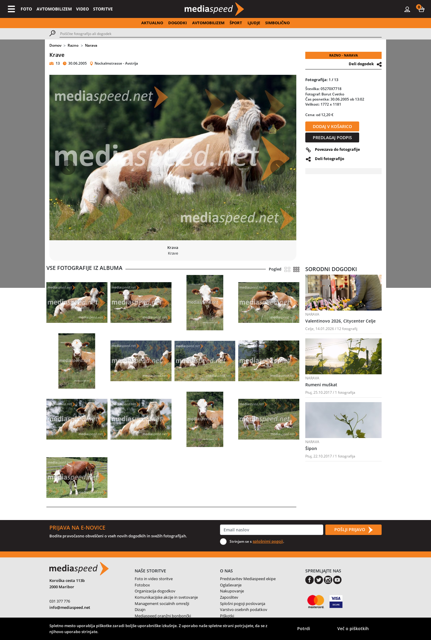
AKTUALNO (152, 22)
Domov (55, 45)
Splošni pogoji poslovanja (242, 603)
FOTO (26, 9)
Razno (73, 45)
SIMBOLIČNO (277, 22)
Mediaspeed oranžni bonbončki (163, 615)
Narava (91, 45)
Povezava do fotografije (337, 149)
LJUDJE (254, 22)
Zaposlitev (229, 597)
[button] (421, 9)
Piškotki (227, 615)
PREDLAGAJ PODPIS (332, 137)
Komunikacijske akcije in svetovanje (166, 597)
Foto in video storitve (154, 578)
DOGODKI (177, 22)
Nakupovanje (232, 591)
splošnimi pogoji (268, 541)
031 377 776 (59, 601)
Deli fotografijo (329, 158)
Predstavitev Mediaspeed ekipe (248, 578)
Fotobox (142, 585)
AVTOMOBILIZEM (54, 9)
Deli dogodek (361, 63)
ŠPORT (236, 22)
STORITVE (103, 9)
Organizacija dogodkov (155, 591)
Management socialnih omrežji (162, 603)
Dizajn (140, 609)
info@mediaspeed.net (69, 607)
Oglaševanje (231, 585)
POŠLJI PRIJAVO (353, 530)
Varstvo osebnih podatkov (243, 609)
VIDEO (82, 9)
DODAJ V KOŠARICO (332, 126)
